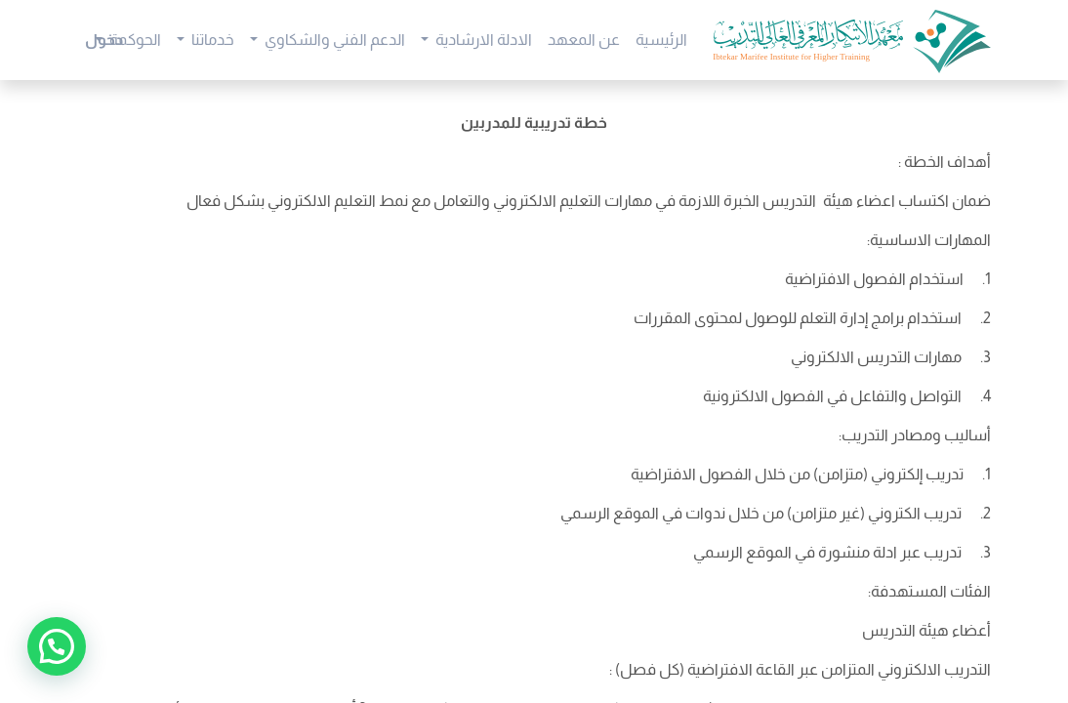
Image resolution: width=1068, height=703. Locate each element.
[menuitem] (661, 40)
